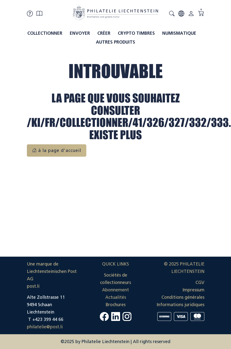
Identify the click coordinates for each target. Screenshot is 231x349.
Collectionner (44, 33)
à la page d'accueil (56, 150)
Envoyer (80, 33)
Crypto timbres (136, 33)
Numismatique (179, 33)
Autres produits (115, 42)
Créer (103, 33)
